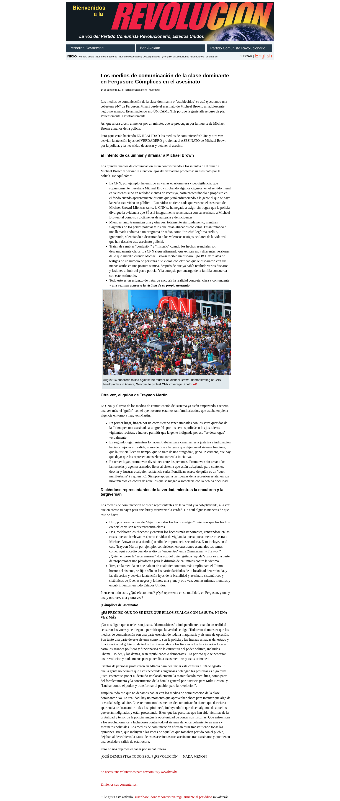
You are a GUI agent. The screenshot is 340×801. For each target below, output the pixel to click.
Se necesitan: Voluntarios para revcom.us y (139, 772)
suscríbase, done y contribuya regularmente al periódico (173, 797)
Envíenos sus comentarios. (119, 784)
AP (195, 384)
